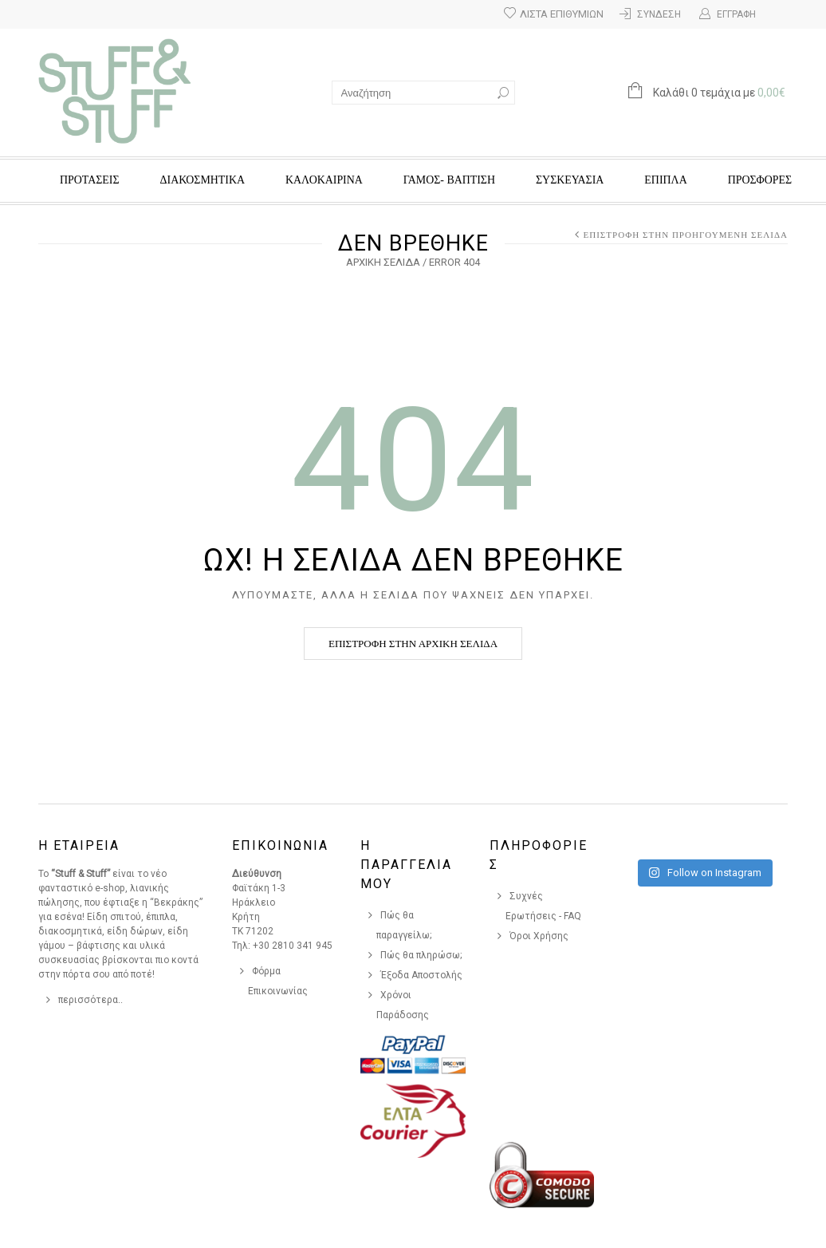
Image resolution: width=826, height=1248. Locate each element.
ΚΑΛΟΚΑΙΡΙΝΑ (324, 180)
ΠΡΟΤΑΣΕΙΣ (90, 180)
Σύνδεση (659, 14)
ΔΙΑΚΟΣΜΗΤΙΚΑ (202, 180)
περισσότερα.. (90, 999)
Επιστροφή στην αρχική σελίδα (413, 644)
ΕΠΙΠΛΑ (665, 180)
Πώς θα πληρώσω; (421, 955)
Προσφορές (760, 180)
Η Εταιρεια (79, 845)
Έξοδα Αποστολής (421, 975)
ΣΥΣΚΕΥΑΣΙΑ (570, 180)
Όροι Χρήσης (538, 936)
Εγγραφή (736, 14)
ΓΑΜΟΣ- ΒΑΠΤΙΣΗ (449, 180)
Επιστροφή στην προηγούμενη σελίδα (685, 234)
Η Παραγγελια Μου (406, 864)
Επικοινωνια (280, 845)
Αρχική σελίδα (383, 262)
